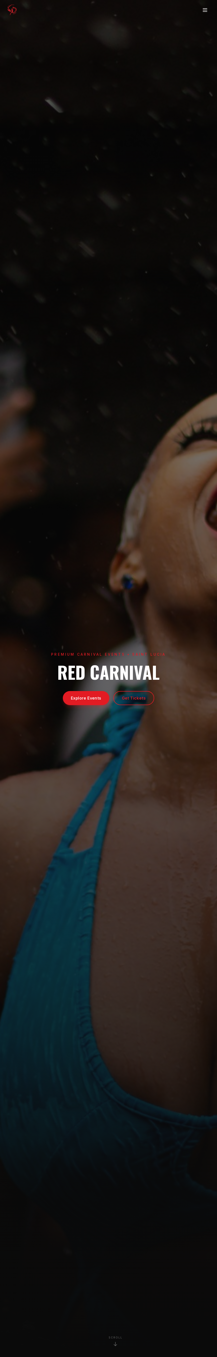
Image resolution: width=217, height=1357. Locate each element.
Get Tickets (134, 698)
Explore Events (86, 698)
